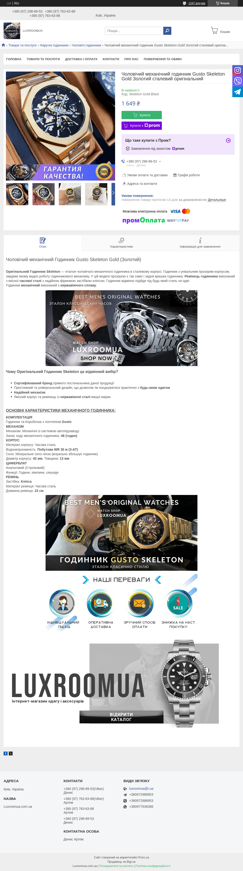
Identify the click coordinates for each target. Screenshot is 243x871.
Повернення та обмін (163, 59)
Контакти (111, 59)
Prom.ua (143, 858)
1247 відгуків (196, 3)
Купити (145, 115)
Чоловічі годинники (86, 45)
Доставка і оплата (81, 59)
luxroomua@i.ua (141, 789)
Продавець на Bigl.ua (121, 862)
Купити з (145, 125)
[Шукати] (167, 31)
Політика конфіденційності (153, 866)
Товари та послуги (22, 45)
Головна (13, 59)
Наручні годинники (54, 45)
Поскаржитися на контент (116, 866)
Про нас (131, 59)
